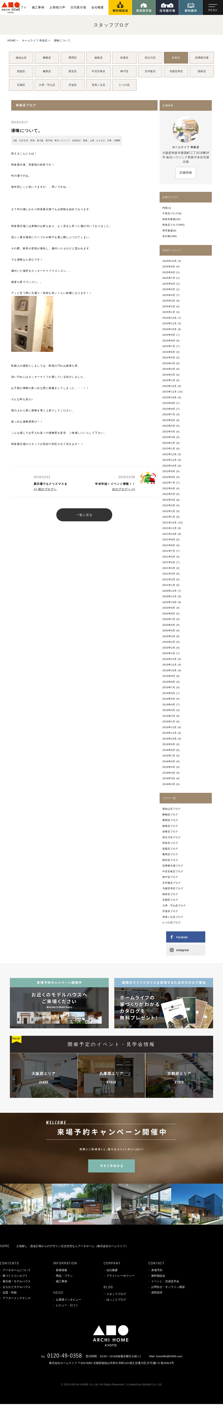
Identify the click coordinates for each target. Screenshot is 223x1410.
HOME (11, 40)
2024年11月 (169, 323)
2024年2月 (168, 374)
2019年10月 (169, 670)
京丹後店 (150, 71)
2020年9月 (168, 607)
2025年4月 (168, 295)
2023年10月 (169, 397)
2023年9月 (168, 403)
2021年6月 (168, 556)
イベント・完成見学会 (165, 1281)
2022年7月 (168, 482)
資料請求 (156, 1292)
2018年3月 (168, 778)
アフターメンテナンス (17, 1298)
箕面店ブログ (170, 848)
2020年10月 (169, 602)
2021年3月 (168, 573)
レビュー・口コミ (67, 1305)
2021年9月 (168, 539)
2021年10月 (169, 534)
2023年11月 (169, 391)
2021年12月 (169, 522)
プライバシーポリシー (120, 1275)
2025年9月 (168, 266)
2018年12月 (169, 727)
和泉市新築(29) (171, 219)
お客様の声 (57, 7)
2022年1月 (168, 516)
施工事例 (38, 7)
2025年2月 (168, 306)
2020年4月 (168, 636)
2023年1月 (168, 448)
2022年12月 (169, 454)
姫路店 (99, 57)
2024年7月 (168, 346)
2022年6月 (168, 488)
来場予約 (156, 1270)
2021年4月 (168, 568)
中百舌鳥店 (98, 71)
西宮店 (73, 71)
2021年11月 (169, 528)
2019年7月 (168, 687)
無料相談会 (158, 1275)
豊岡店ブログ (170, 820)
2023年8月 (168, 408)
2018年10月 (169, 738)
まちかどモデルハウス (17, 1286)
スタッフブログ (116, 1294)
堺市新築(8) (169, 230)
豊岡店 (73, 57)
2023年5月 (168, 425)
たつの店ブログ (171, 922)
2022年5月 (168, 494)
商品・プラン (64, 1275)
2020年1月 (168, 653)
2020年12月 (169, 590)
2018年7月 (168, 755)
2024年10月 (169, 329)
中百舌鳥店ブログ (172, 871)
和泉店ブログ (170, 842)
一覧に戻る (84, 514)
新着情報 (61, 1270)
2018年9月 (168, 744)
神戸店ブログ (170, 877)
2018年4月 (168, 772)
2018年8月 (168, 750)
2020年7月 (168, 619)
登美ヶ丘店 (98, 84)
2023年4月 (168, 431)
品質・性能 (10, 1292)
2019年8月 (168, 681)
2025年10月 (169, 261)
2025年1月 (168, 312)
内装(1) (166, 207)
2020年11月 (169, 596)
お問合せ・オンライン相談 (168, 1286)
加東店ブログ (170, 831)
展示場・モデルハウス (17, 1281)
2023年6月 (168, 420)
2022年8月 (168, 477)
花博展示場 (202, 57)
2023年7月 (168, 414)
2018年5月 (168, 767)
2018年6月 (168, 761)
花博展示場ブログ (172, 865)
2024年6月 (168, 352)
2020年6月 (168, 625)
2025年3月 (168, 300)
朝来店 (202, 71)
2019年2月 (168, 716)
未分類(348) (169, 236)
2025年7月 (168, 278)
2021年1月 (168, 585)
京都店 (21, 84)
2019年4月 (168, 704)
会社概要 (97, 7)
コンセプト (19, 7)
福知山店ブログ (171, 808)
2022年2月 (168, 511)
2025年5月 (168, 289)
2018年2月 (168, 784)
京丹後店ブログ (171, 882)
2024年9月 (168, 334)
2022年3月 (168, 505)
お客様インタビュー (68, 1299)
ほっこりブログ (116, 1299)
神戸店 (124, 71)
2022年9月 (168, 471)
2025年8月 (168, 272)
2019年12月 (169, 659)
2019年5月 (168, 698)
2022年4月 (168, 499)
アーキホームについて (17, 1270)
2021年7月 (168, 550)
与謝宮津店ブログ (172, 888)
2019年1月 (168, 721)
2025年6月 (168, 283)
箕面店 (21, 71)
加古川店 (150, 57)
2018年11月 (169, 732)
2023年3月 (168, 437)
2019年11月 (169, 664)
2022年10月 (169, 465)
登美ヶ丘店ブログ (172, 917)
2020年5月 (168, 630)
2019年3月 (168, 710)
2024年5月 (168, 357)
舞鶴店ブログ (170, 814)
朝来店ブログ (170, 894)
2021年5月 (168, 562)
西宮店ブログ (170, 860)
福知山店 (21, 57)
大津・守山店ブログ (174, 905)
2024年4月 (168, 363)
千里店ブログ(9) (172, 213)
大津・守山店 (47, 84)
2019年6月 (168, 693)
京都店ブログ (170, 899)
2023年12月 (169, 386)
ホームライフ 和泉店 (35, 40)
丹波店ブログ (170, 911)
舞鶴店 (47, 57)
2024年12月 (169, 317)
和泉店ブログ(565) (173, 224)
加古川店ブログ (171, 837)
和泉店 (176, 57)
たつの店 (124, 84)
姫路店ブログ (170, 826)
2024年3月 (168, 369)
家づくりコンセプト (15, 1275)
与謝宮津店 (176, 71)
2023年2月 (168, 443)
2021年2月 (168, 579)
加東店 (124, 57)
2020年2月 (168, 647)
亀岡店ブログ (170, 854)
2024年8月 (168, 340)
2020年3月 (168, 641)
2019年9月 (168, 676)
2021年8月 (168, 545)
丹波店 (73, 84)
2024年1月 (168, 380)
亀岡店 (47, 71)
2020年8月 (168, 613)
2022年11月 (169, 460)
